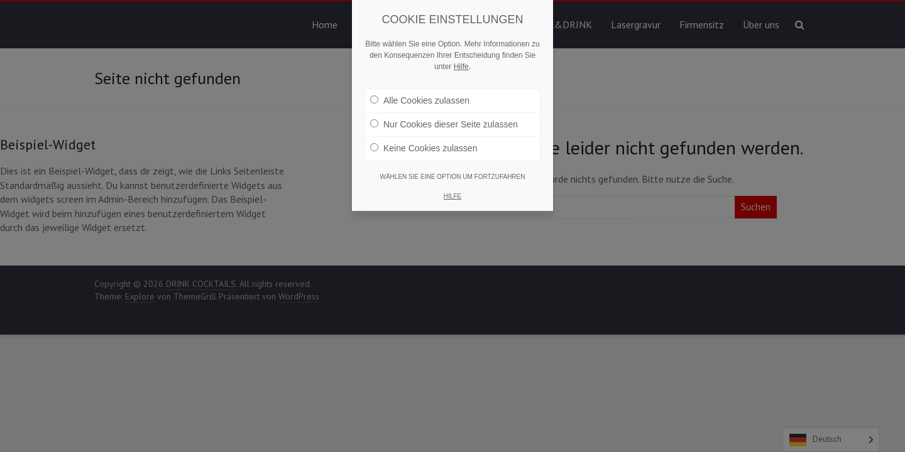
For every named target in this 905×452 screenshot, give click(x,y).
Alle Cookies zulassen (419, 100)
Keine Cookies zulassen (423, 148)
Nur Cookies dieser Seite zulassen (444, 124)
